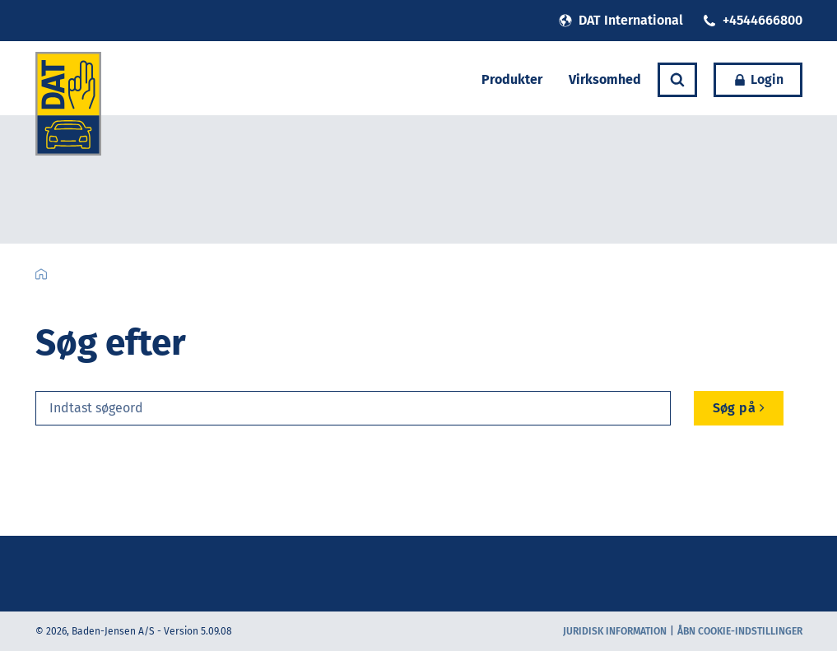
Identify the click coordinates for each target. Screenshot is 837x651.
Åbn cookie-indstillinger (739, 631)
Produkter (511, 79)
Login (758, 79)
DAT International (621, 20)
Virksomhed (605, 79)
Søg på (739, 408)
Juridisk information (615, 631)
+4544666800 (752, 20)
